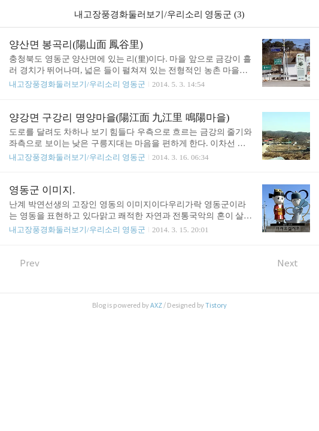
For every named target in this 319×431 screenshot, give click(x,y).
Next (293, 263)
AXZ (156, 305)
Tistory (216, 305)
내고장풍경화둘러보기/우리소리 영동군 (77, 84)
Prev (24, 263)
